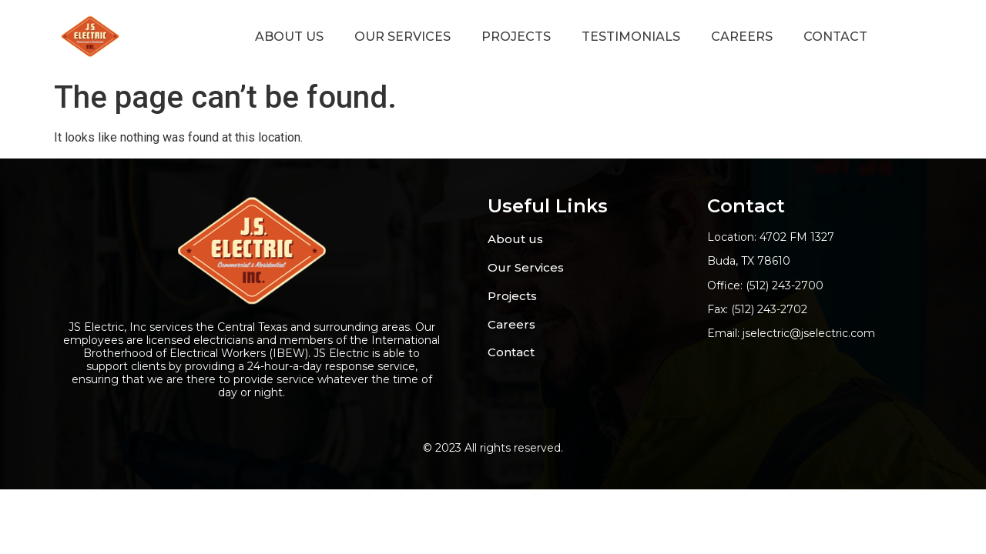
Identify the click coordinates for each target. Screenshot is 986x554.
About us (289, 36)
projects (516, 36)
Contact (835, 36)
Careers (511, 324)
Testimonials (631, 36)
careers (742, 36)
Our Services (402, 36)
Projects (512, 296)
